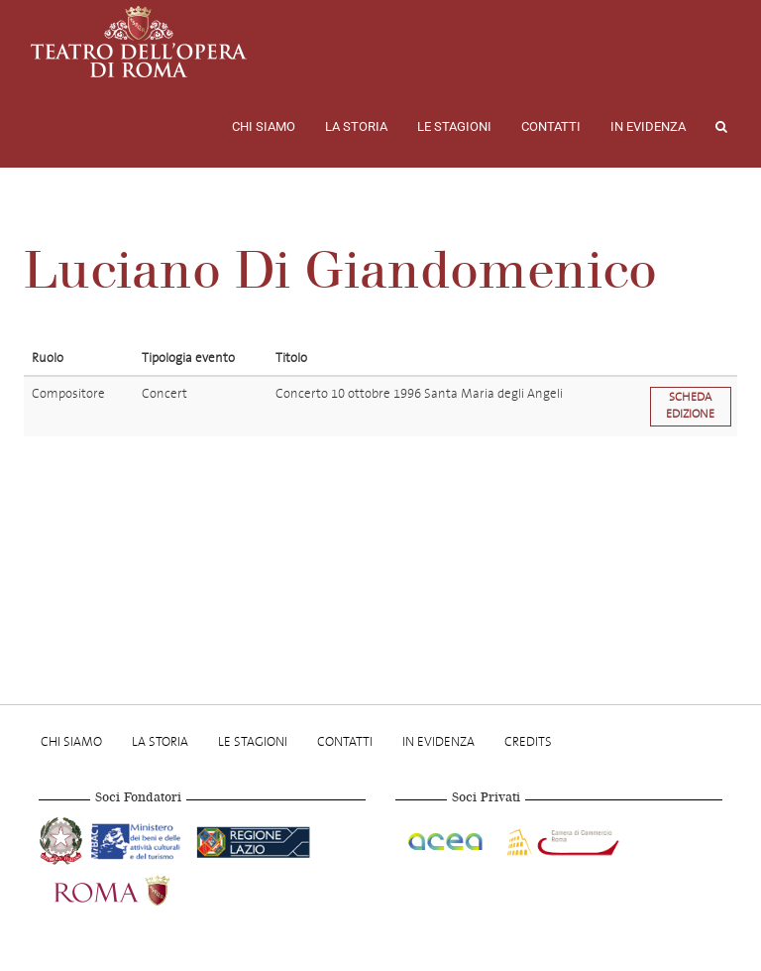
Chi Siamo (263, 126)
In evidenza (648, 126)
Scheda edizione (690, 406)
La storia (356, 126)
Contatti (551, 126)
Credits (528, 741)
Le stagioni (454, 126)
